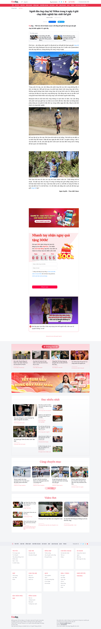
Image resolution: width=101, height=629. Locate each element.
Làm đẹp (15, 577)
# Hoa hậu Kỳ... (21, 367)
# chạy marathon (22, 485)
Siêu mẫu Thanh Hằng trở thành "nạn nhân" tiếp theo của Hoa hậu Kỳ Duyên (21, 362)
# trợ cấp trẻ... (49, 410)
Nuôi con (31, 579)
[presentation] (43, 281)
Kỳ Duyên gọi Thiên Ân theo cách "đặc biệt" (24, 440)
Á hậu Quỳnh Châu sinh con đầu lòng (29, 513)
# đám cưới (48, 451)
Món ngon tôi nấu (81, 559)
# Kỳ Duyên (22, 444)
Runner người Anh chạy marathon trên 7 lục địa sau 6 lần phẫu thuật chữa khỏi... (21, 480)
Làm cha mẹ (62, 5)
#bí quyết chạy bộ (58, 336)
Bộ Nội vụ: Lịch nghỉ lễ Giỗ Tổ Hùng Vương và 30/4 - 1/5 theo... (44, 416)
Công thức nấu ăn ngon (81, 554)
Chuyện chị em (44, 5)
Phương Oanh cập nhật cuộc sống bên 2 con (50, 518)
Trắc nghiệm (48, 575)
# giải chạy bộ (59, 485)
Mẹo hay (79, 557)
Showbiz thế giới (33, 555)
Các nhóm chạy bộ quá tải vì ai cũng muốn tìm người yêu (79, 362)
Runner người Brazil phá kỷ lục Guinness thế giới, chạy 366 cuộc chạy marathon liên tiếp (78, 481)
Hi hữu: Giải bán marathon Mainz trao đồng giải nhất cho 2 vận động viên (41, 480)
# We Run (16, 485)
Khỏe (14, 579)
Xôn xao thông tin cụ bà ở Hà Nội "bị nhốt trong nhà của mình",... (24, 418)
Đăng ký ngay (44, 287)
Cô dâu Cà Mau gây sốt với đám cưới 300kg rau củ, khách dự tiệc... (44, 447)
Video (72, 5)
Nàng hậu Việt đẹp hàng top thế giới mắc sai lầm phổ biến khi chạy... (60, 362)
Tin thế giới (15, 555)
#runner (52, 336)
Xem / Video (65, 573)
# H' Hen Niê (59, 367)
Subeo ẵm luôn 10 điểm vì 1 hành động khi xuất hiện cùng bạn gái (44, 438)
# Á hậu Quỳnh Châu (27, 516)
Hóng (62, 557)
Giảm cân (63, 579)
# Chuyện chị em (42, 451)
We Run (21, 8)
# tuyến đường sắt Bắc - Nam (70, 525)
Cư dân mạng (16, 563)
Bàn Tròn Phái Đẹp (18, 597)
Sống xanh (29, 5)
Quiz (68, 5)
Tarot (46, 577)
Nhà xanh (31, 602)
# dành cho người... (80, 486)
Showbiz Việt (32, 553)
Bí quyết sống (48, 557)
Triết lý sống (48, 553)
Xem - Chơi (15, 561)
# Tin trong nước (17, 422)
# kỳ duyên (40, 367)
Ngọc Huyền (49, 17)
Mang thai (31, 577)
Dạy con (31, 575)
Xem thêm (50, 488)
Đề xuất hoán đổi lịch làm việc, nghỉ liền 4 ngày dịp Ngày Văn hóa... (44, 428)
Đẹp (57, 5)
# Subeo (46, 441)
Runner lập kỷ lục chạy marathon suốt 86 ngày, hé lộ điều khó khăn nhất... (69, 38)
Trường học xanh (33, 603)
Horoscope (47, 583)
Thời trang (15, 575)
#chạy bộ (48, 336)
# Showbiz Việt (17, 444)
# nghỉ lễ (47, 432)
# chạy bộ (82, 368)
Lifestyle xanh (32, 600)
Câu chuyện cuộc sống (50, 555)
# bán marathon (40, 485)
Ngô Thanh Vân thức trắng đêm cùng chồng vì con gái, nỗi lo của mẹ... (29, 504)
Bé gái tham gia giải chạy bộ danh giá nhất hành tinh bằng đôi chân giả (60, 480)
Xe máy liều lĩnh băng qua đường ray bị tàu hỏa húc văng (75, 519)
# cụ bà (22, 422)
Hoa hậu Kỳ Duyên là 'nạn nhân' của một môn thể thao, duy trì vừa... (40, 362)
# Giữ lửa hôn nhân (76, 368)
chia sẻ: (45, 21)
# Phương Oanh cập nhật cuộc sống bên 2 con (48, 525)
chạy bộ (25, 2)
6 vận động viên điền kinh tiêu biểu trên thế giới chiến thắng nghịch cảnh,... (45, 38)
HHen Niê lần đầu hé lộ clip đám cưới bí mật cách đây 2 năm (29, 523)
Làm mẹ (63, 585)
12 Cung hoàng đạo (49, 579)
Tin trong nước (16, 553)
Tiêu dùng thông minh (18, 557)
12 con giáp (47, 581)
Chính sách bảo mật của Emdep (39, 276)
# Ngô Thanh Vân (27, 508)
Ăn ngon (52, 5)
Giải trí (22, 5)
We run (30, 598)
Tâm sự (62, 555)
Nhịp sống (63, 583)
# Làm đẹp (16, 367)
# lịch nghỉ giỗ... (41, 422)
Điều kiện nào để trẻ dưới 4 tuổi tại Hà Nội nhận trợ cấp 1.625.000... (44, 406)
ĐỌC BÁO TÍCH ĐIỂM (81, 5)
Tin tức (17, 5)
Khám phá (15, 559)
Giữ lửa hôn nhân (65, 553)
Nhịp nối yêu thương (81, 574)
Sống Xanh (14, 8)
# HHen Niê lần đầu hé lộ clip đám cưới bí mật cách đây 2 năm (29, 528)
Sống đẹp (36, 5)
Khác (62, 587)
